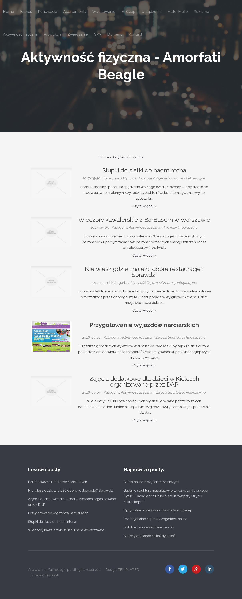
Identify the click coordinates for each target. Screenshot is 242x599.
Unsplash (52, 575)
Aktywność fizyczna (127, 157)
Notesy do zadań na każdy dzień (149, 536)
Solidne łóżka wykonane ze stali (149, 527)
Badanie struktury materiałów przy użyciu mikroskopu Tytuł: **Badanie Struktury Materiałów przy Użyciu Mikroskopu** (166, 496)
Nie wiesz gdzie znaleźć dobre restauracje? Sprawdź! (71, 490)
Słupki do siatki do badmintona (52, 522)
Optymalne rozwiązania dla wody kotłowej (157, 510)
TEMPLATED (128, 570)
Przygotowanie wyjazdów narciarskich (144, 324)
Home (104, 157)
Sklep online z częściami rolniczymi (151, 482)
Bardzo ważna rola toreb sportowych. (58, 482)
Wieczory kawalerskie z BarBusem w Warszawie (66, 530)
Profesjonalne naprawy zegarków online (155, 519)
